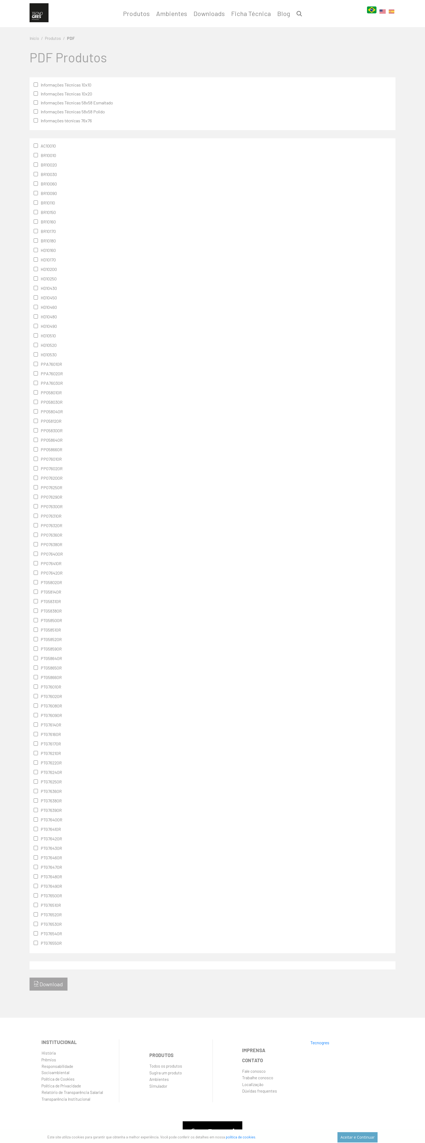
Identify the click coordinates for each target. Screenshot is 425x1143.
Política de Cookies (58, 1079)
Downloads (209, 13)
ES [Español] (391, 15)
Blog (283, 13)
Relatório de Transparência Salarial (72, 1092)
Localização (252, 1084)
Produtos (136, 13)
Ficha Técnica (251, 13)
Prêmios (48, 1059)
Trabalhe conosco (257, 1077)
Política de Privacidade (61, 1085)
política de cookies (249, 1136)
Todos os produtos (165, 1066)
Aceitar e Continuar (358, 1136)
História (48, 1053)
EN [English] (382, 14)
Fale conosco (254, 1071)
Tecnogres (319, 1042)
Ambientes (171, 13)
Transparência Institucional (65, 1099)
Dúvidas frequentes (259, 1090)
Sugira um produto (165, 1072)
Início (34, 38)
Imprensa (253, 1050)
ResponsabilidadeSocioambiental (57, 1069)
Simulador (158, 1086)
